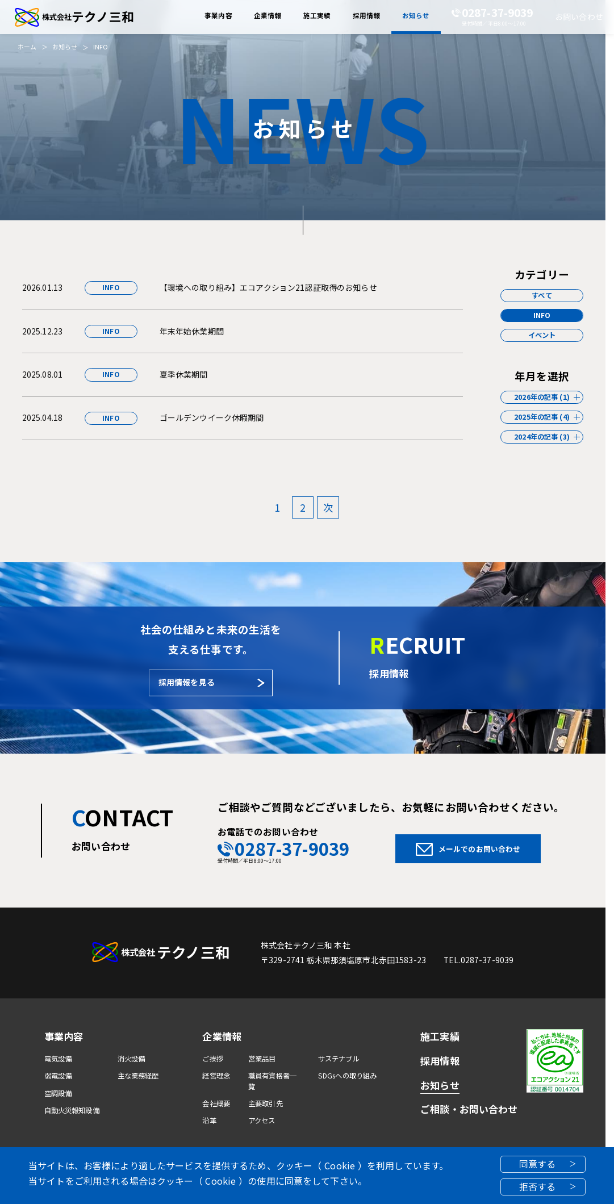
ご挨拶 (212, 1059)
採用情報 (440, 1061)
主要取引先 (265, 1103)
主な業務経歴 (138, 1076)
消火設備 (131, 1059)
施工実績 (440, 1036)
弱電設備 (58, 1076)
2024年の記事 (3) (542, 437)
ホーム (27, 47)
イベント (542, 335)
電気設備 (58, 1059)
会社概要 (216, 1103)
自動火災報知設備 (71, 1110)
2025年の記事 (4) (542, 417)
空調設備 (58, 1093)
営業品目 (262, 1059)
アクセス (261, 1120)
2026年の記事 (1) (542, 397)
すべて (542, 295)
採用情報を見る (186, 682)
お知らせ (65, 47)
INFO (100, 47)
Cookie (339, 1165)
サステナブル (339, 1059)
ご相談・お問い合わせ (468, 1109)
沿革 (209, 1120)
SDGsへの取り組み (347, 1076)
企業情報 (221, 1036)
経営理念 (216, 1076)
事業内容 (63, 1036)
